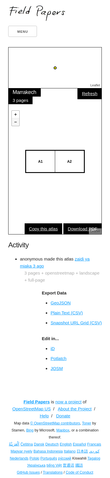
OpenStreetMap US (31, 408)
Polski (34, 458)
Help (44, 415)
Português (48, 458)
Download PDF (82, 228)
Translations (53, 472)
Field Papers (36, 401)
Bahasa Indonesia (48, 451)
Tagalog (93, 458)
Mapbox (62, 430)
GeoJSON (60, 302)
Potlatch (58, 358)
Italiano (70, 451)
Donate (63, 415)
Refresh (89, 93)
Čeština (27, 444)
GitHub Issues (28, 472)
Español (79, 444)
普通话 (68, 465)
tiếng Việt (54, 465)
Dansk (39, 444)
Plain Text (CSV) (66, 312)
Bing (29, 430)
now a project (68, 401)
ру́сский (64, 458)
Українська (36, 465)
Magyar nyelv (21, 451)
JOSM (56, 368)
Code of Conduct (79, 472)
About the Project (75, 408)
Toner (86, 423)
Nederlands (19, 458)
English (66, 444)
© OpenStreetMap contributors (55, 423)
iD (52, 348)
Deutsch (52, 444)
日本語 (82, 451)
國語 (79, 465)
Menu (22, 31)
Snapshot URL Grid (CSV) (76, 322)
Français (94, 444)
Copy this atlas (43, 228)
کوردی (94, 451)
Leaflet (95, 85)
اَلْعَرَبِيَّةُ (14, 444)
